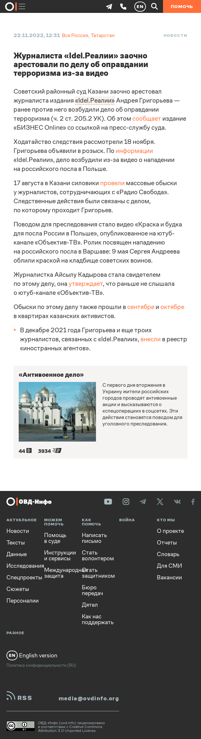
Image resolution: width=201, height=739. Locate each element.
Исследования (20, 566)
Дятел (90, 605)
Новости (175, 35)
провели (112, 183)
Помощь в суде (55, 538)
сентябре (140, 307)
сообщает (146, 119)
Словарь (168, 554)
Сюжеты (17, 589)
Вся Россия (75, 35)
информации (134, 151)
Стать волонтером (96, 555)
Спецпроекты (20, 577)
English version (31, 655)
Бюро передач (92, 590)
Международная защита (58, 573)
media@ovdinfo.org (89, 698)
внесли (150, 339)
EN (140, 6)
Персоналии (20, 601)
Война (127, 520)
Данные (16, 554)
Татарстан (103, 35)
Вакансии (169, 577)
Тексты (15, 542)
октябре (172, 307)
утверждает (86, 284)
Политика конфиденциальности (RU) (41, 665)
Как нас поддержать (96, 619)
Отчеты (167, 542)
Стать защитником (96, 573)
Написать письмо (94, 538)
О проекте (170, 531)
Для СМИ (169, 566)
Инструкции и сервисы (58, 555)
